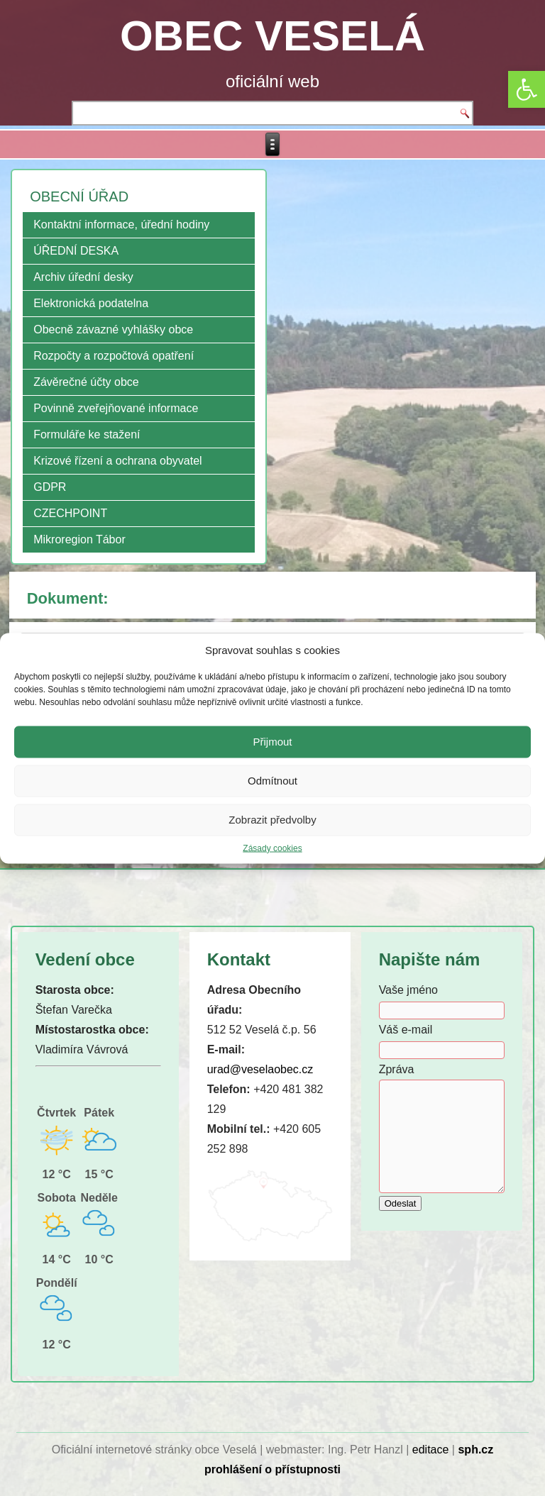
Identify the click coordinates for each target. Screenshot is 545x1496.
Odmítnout (272, 781)
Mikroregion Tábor (79, 539)
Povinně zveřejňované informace (115, 408)
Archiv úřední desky (83, 277)
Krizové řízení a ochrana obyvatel (117, 461)
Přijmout (272, 742)
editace (430, 1450)
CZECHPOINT (70, 513)
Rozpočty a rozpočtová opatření (113, 356)
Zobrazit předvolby (272, 820)
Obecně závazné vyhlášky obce (113, 329)
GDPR (49, 487)
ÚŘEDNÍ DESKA (76, 251)
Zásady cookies (272, 848)
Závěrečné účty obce (86, 382)
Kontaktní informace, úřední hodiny (121, 224)
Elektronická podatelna (90, 303)
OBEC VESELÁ (272, 36)
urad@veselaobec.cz (260, 1069)
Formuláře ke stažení (86, 434)
